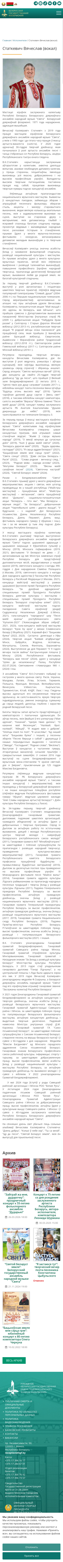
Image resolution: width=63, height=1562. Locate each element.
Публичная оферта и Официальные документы (18, 1404)
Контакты (11, 1433)
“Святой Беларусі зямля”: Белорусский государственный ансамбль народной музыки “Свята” (16, 1273)
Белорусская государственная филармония (18, 13)
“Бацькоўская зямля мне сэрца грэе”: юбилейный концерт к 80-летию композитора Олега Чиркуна (16, 1335)
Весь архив (14, 1360)
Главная (7, 40)
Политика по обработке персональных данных (21, 1413)
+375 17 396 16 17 (15, 1460)
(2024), (30, 469)
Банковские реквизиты (20, 1430)
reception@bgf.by (15, 1452)
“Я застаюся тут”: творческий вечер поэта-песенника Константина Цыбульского (46, 1270)
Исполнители (20, 40)
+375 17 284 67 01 (15, 1463)
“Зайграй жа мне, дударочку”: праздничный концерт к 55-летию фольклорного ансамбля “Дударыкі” (16, 1203)
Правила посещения (18, 1426)
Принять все (31, 1555)
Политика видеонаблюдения (17, 1420)
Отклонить (31, 1547)
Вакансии (11, 1437)
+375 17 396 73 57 (15, 1477)
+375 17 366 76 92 (15, 1474)
